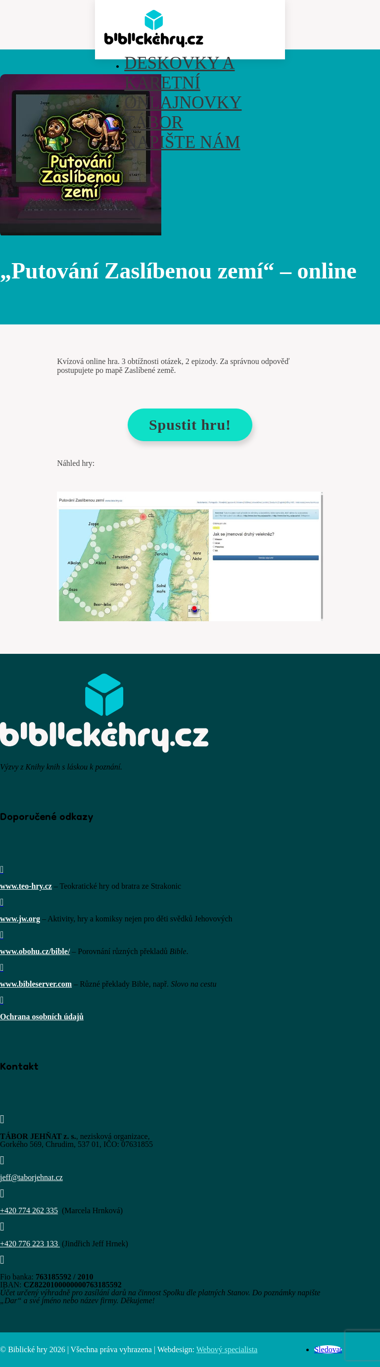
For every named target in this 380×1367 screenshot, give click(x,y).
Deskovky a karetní (179, 72)
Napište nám (182, 142)
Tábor (153, 122)
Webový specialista (227, 1349)
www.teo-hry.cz (26, 886)
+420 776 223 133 (29, 1243)
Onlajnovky (182, 102)
